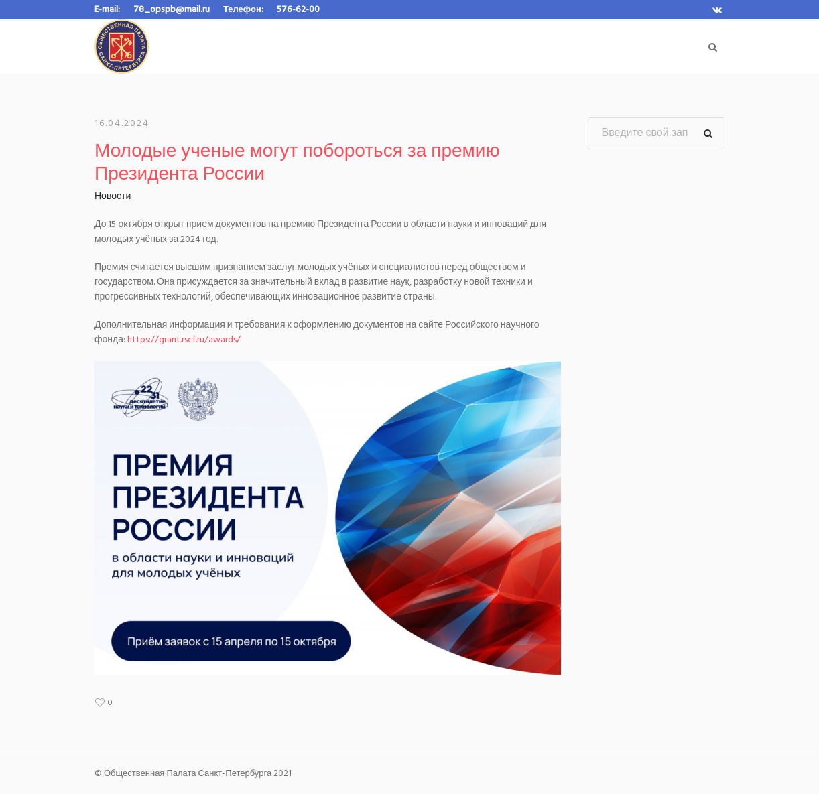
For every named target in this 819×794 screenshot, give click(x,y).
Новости (112, 196)
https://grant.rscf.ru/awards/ (184, 340)
